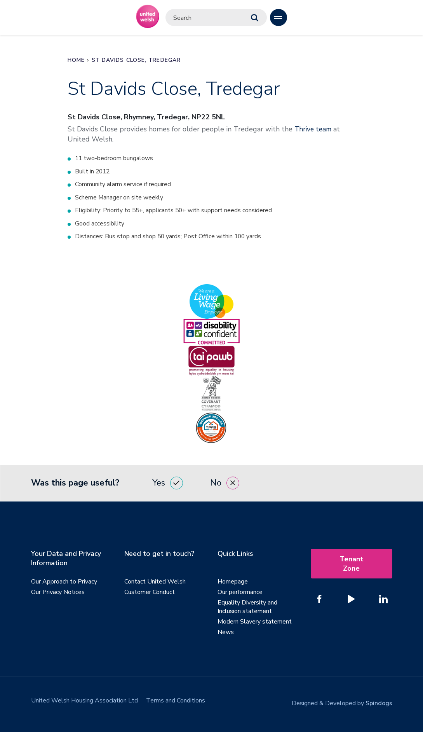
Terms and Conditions (175, 701)
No (224, 484)
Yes (167, 484)
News (226, 633)
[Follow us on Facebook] (320, 600)
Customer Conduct (149, 593)
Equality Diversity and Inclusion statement (247, 608)
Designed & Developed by (342, 701)
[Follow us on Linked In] (383, 600)
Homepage (233, 582)
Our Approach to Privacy (64, 582)
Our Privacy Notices (58, 593)
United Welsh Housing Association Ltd (84, 701)
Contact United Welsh (155, 582)
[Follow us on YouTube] (351, 600)
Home (76, 60)
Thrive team (314, 129)
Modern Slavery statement (255, 622)
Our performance (240, 593)
